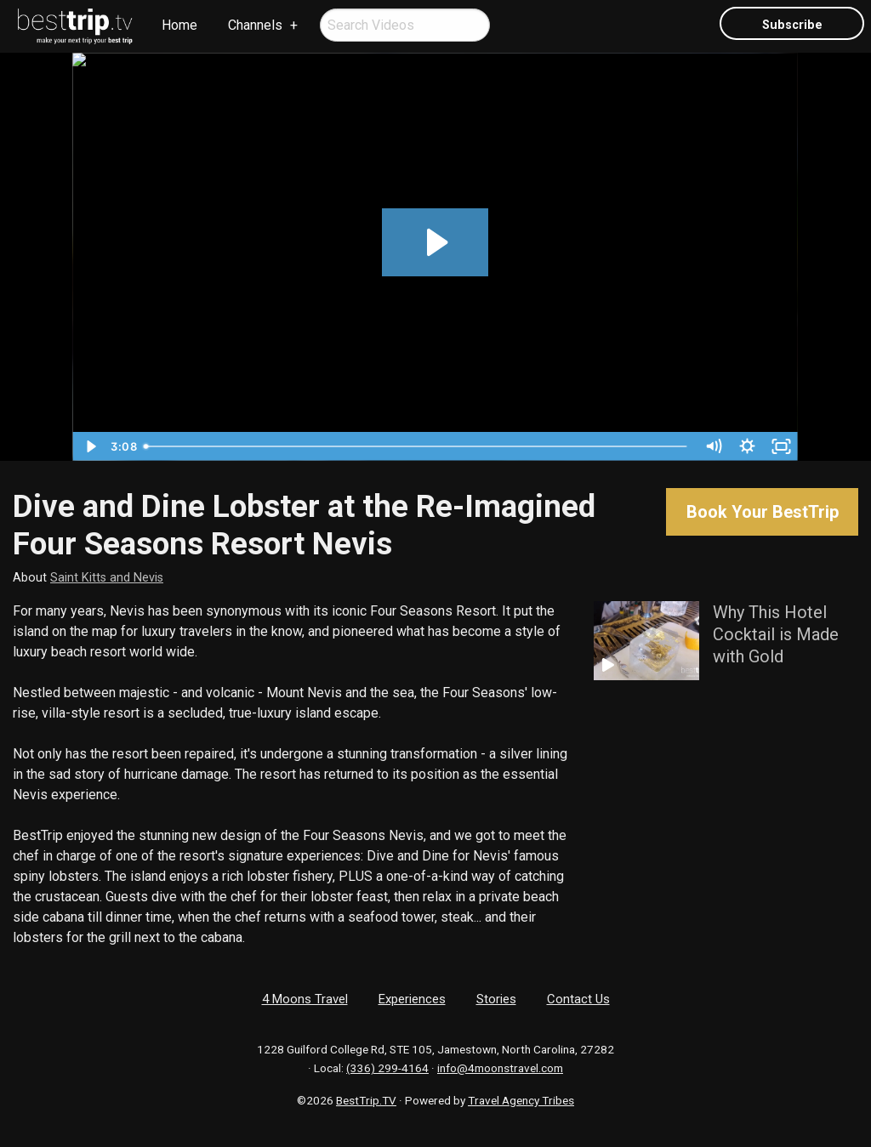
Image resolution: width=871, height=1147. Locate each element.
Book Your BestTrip (762, 512)
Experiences (412, 999)
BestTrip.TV (366, 1100)
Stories (496, 999)
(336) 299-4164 (387, 1068)
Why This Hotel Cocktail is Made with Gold (776, 634)
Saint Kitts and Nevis (106, 578)
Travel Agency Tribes (521, 1100)
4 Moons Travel (305, 999)
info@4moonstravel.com (500, 1068)
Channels (255, 25)
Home (179, 25)
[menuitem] (76, 26)
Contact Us (578, 999)
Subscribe (792, 25)
